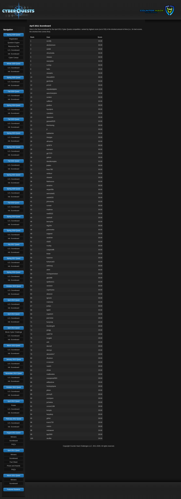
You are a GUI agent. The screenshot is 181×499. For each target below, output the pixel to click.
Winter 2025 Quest (13, 64)
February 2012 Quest (13, 419)
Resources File (13, 46)
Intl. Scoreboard (13, 54)
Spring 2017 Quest (13, 258)
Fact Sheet (13, 462)
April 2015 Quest (14, 300)
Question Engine (14, 43)
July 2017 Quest (13, 244)
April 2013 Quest (14, 328)
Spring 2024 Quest (13, 105)
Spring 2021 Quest (13, 175)
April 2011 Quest (14, 450)
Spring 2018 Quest (13, 231)
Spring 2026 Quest (13, 35)
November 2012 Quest (13, 373)
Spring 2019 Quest (13, 217)
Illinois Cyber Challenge (13, 332)
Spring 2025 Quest (13, 78)
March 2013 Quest (13, 346)
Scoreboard (13, 441)
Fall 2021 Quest (13, 161)
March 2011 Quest (13, 476)
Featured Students (13, 489)
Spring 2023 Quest (13, 133)
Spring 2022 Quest (13, 147)
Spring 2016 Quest (13, 272)
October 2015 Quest (13, 286)
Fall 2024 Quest (13, 91)
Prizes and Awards (13, 466)
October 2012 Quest (13, 387)
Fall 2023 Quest (13, 119)
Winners (13, 437)
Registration (13, 39)
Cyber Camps (13, 58)
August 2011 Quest (13, 433)
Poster (13, 405)
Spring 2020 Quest (13, 189)
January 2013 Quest (13, 359)
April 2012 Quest (14, 401)
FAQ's (13, 444)
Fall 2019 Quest (13, 203)
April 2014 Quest (14, 314)
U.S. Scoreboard (14, 50)
